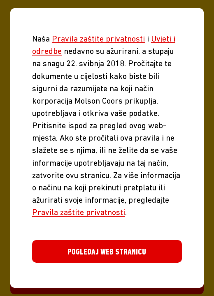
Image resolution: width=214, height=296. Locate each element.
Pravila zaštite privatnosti (98, 39)
